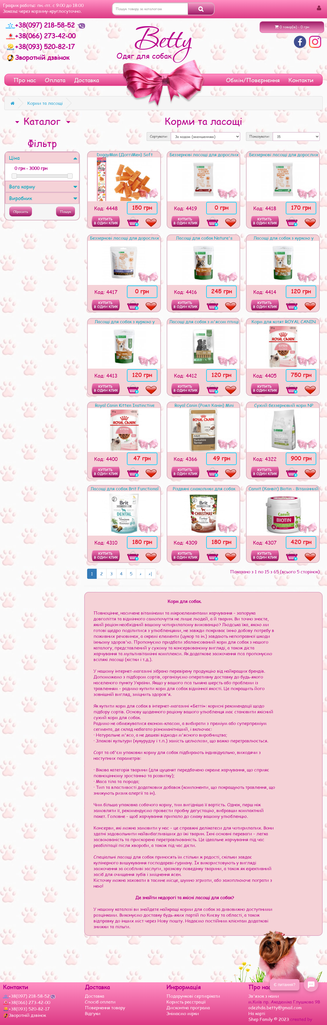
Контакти (301, 80)
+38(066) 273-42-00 (41, 35)
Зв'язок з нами (263, 996)
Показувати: (259, 136)
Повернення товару (105, 1007)
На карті (256, 1013)
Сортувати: (159, 136)
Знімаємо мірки (182, 1013)
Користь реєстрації (186, 1002)
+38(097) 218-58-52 (41, 25)
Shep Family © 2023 (269, 1019)
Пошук (65, 211)
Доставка (86, 80)
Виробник (43, 198)
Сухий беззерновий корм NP (283, 405)
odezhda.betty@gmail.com (275, 1007)
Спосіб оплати (100, 1002)
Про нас (24, 80)
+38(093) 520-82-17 (40, 46)
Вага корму (43, 186)
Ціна (43, 157)
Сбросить (20, 211)
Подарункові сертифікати (193, 996)
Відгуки (92, 1013)
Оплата (55, 80)
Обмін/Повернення (253, 80)
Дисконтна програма (188, 1007)
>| (150, 574)
